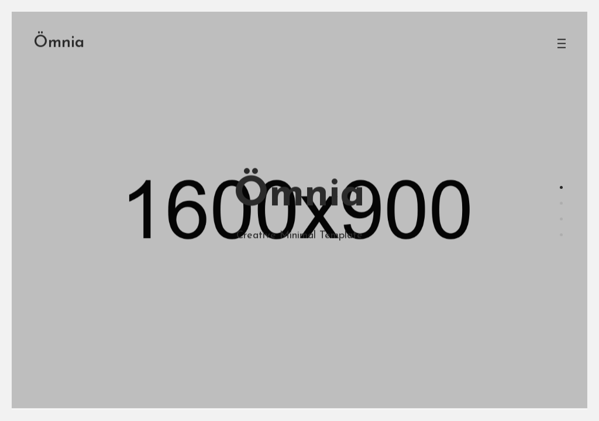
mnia (58, 31)
